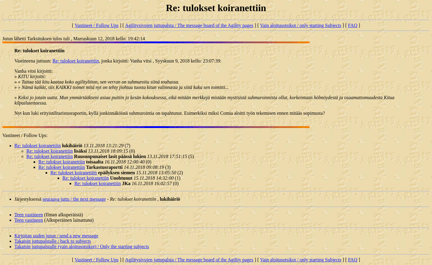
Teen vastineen (28, 214)
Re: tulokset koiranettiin (75, 60)
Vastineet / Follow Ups (96, 25)
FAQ (352, 25)
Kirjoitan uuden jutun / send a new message (56, 235)
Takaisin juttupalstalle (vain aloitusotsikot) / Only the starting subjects (81, 246)
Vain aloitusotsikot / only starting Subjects (300, 25)
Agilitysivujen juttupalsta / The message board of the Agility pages (189, 25)
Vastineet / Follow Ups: (25, 135)
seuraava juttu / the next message (74, 199)
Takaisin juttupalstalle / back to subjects (52, 241)
